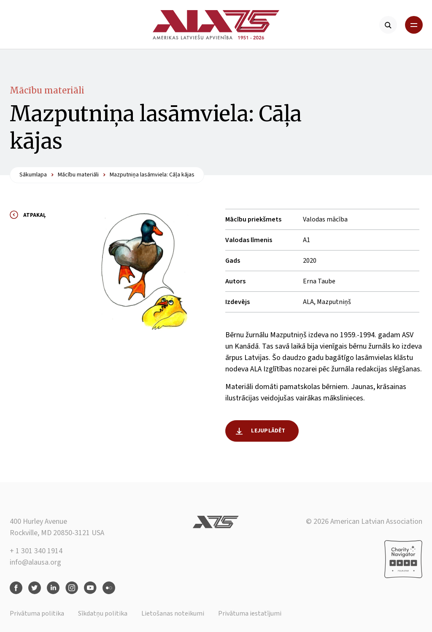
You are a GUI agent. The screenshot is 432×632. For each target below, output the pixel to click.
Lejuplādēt (268, 431)
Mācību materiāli (47, 90)
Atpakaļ (34, 215)
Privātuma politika (37, 613)
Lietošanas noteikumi (172, 613)
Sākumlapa (33, 175)
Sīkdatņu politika (102, 613)
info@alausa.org (35, 562)
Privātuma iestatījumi (249, 613)
